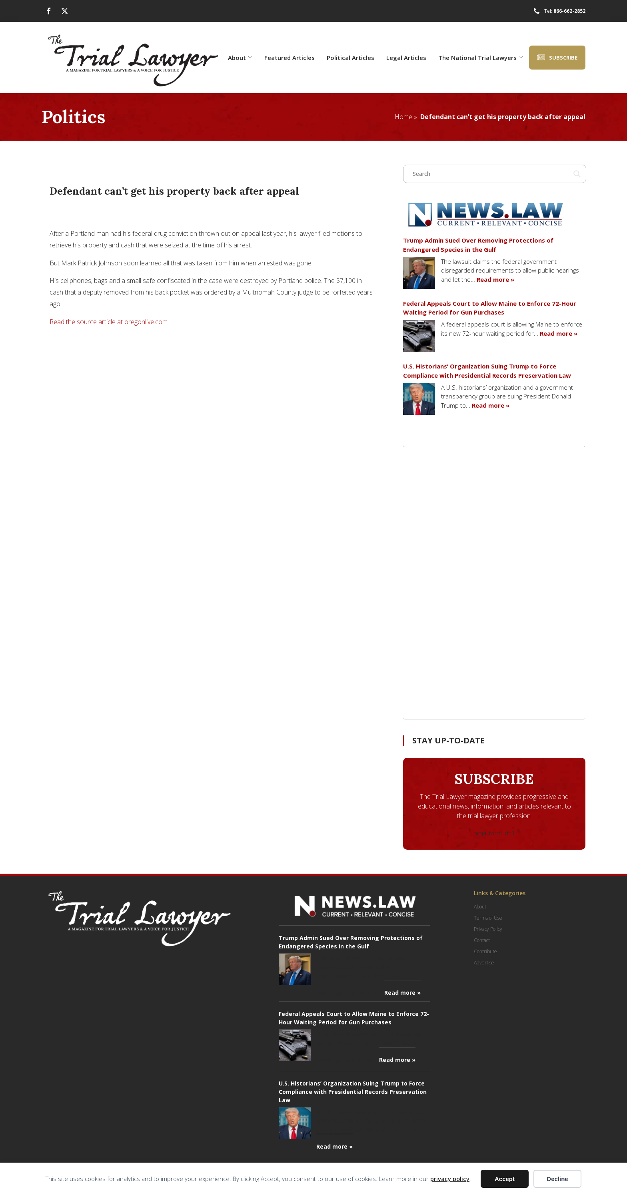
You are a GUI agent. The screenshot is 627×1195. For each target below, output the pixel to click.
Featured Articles (289, 58)
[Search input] (491, 173)
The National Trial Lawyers (480, 58)
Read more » (495, 279)
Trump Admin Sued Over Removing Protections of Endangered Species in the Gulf (478, 244)
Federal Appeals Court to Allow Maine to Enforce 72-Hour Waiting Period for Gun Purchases (489, 308)
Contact (482, 940)
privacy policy (449, 1179)
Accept (505, 1178)
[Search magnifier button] (577, 173)
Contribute (485, 951)
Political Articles (350, 58)
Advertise (484, 962)
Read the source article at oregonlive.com (109, 321)
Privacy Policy (488, 929)
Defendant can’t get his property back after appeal (502, 116)
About (240, 58)
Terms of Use (488, 917)
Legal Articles (406, 58)
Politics (73, 116)
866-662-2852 (569, 11)
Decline (557, 1178)
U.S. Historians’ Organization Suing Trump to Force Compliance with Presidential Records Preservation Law (487, 370)
